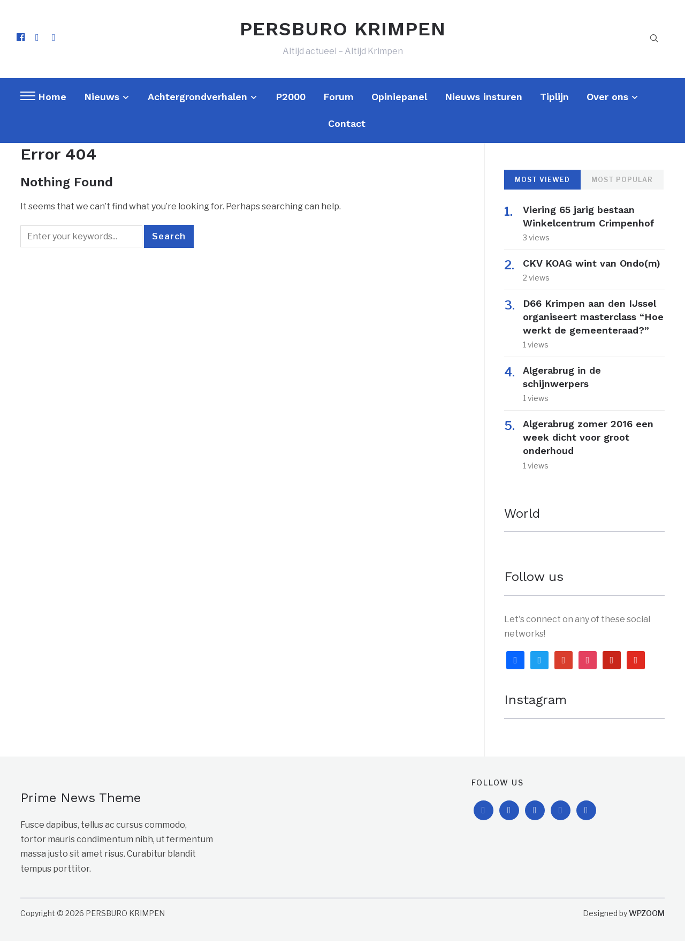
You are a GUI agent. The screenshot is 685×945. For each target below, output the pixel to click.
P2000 (291, 100)
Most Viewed (542, 183)
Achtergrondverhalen (197, 100)
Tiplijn (554, 100)
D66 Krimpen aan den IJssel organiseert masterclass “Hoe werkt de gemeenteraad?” (593, 320)
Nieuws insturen (483, 100)
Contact (347, 127)
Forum (338, 100)
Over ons (607, 100)
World (522, 517)
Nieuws (101, 100)
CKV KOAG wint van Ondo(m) (591, 267)
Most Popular (622, 183)
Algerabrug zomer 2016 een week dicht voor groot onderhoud (588, 441)
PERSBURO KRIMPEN (343, 31)
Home (52, 100)
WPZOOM (647, 916)
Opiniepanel (399, 100)
